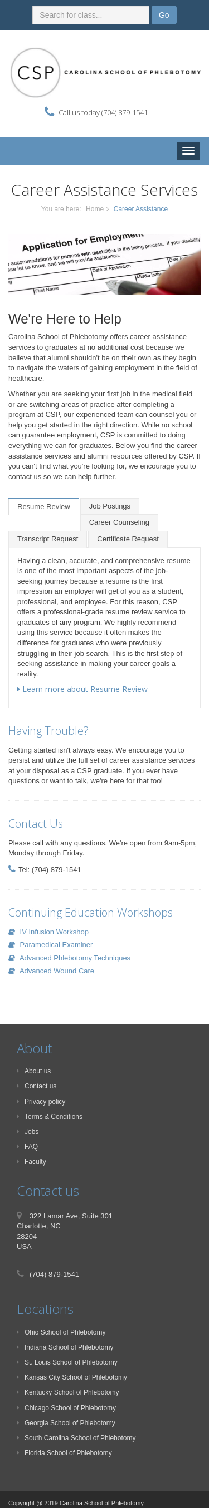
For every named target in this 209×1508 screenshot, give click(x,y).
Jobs (27, 1132)
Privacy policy (41, 1102)
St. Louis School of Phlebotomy (67, 1362)
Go (164, 15)
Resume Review (43, 506)
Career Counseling (119, 522)
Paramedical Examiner (50, 944)
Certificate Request (128, 539)
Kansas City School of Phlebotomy (72, 1377)
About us (34, 1071)
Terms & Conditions (49, 1117)
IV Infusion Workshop (48, 932)
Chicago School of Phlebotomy (66, 1408)
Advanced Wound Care (51, 971)
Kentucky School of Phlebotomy (68, 1392)
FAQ (27, 1147)
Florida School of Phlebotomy (64, 1453)
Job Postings (109, 506)
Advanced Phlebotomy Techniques (69, 958)
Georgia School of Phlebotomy (66, 1423)
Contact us (36, 1086)
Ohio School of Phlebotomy (61, 1332)
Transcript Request (47, 539)
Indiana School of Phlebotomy (65, 1347)
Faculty (31, 1162)
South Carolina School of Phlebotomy (76, 1438)
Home (95, 209)
